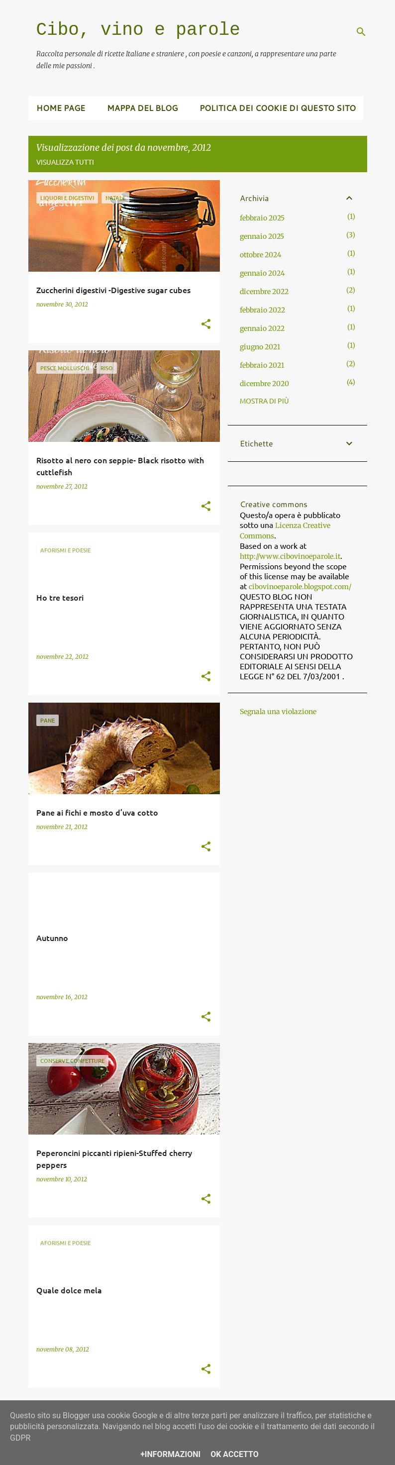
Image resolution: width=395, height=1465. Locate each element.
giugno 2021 (260, 346)
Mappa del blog (142, 107)
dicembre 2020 (264, 383)
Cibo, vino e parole (138, 30)
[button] (206, 324)
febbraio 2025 (262, 217)
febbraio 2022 (262, 310)
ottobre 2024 (261, 254)
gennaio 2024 (262, 273)
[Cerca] (361, 32)
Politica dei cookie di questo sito (277, 107)
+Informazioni (170, 1454)
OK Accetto (234, 1454)
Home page (60, 107)
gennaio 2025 (262, 236)
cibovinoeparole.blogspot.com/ (300, 586)
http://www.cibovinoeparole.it (290, 556)
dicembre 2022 (264, 291)
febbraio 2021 (262, 365)
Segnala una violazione (278, 711)
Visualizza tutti (65, 161)
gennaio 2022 (262, 328)
